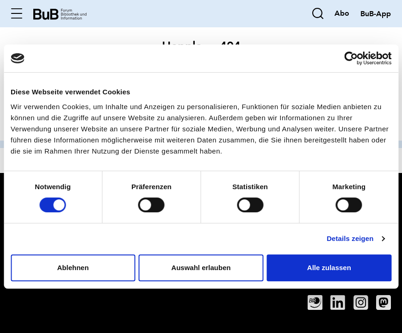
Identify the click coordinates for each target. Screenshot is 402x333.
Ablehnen (73, 267)
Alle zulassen (329, 267)
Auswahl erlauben (200, 267)
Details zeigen (350, 238)
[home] (60, 13)
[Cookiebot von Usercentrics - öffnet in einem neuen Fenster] (350, 58)
